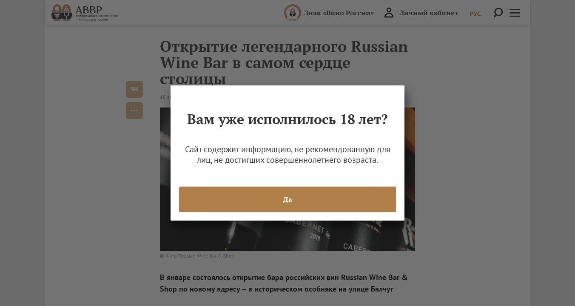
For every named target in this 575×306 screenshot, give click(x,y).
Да (287, 199)
